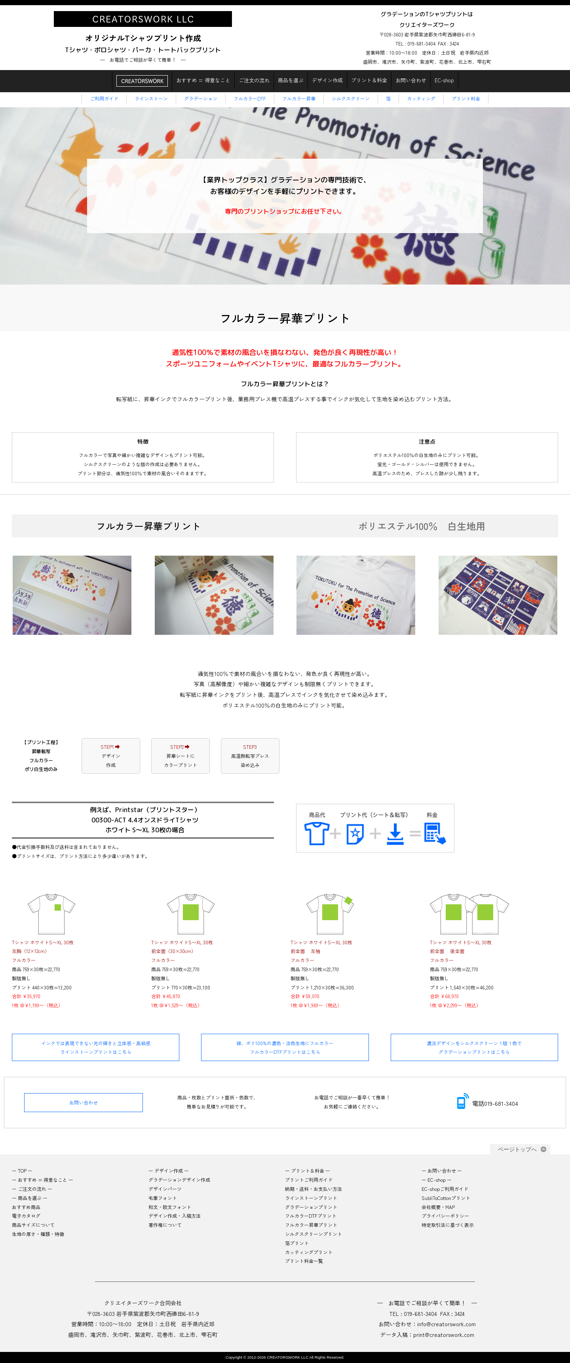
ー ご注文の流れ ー (32, 1188)
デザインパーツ (165, 1188)
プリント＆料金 (369, 80)
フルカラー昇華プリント (311, 1224)
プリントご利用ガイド (308, 1179)
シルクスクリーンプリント (313, 1233)
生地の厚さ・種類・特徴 (38, 1233)
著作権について (165, 1224)
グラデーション (200, 98)
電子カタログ (26, 1215)
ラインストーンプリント (311, 1197)
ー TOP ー (22, 1170)
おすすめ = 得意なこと (203, 80)
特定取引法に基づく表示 (448, 1224)
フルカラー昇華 (298, 98)
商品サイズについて (33, 1224)
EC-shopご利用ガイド (445, 1188)
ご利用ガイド (104, 98)
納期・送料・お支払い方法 (313, 1188)
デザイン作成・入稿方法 (174, 1215)
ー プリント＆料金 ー (307, 1170)
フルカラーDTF (250, 98)
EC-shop (444, 80)
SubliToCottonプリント (446, 1197)
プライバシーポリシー (445, 1215)
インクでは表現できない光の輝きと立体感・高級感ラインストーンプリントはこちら (95, 1047)
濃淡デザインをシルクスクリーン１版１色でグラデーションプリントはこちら (474, 1047)
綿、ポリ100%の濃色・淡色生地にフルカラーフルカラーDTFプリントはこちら (284, 1047)
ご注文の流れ (254, 80)
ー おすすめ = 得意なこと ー (42, 1179)
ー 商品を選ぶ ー (30, 1197)
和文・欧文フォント (169, 1207)
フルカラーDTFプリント (310, 1215)
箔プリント (299, 1243)
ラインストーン (151, 98)
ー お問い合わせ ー (442, 1170)
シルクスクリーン (351, 98)
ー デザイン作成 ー (168, 1170)
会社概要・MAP (438, 1207)
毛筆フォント (162, 1197)
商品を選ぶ (291, 80)
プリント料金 (466, 98)
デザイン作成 (327, 80)
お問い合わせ (410, 80)
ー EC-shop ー (437, 1179)
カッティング (421, 98)
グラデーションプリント (311, 1207)
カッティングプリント (308, 1252)
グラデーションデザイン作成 (179, 1179)
